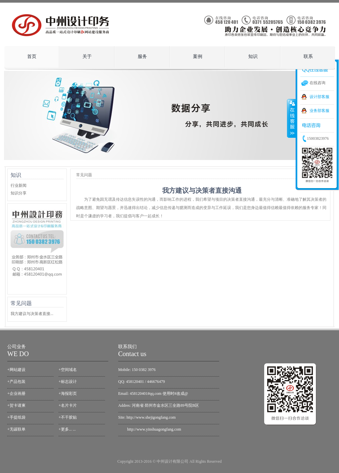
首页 (31, 56)
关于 (85, 55)
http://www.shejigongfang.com (151, 417)
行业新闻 (18, 185)
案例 (195, 55)
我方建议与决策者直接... (32, 313)
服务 (140, 55)
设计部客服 (319, 96)
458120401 (135, 381)
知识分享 (18, 193)
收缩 (291, 118)
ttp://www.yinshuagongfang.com (155, 429)
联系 (308, 56)
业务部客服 (319, 110)
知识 (251, 55)
